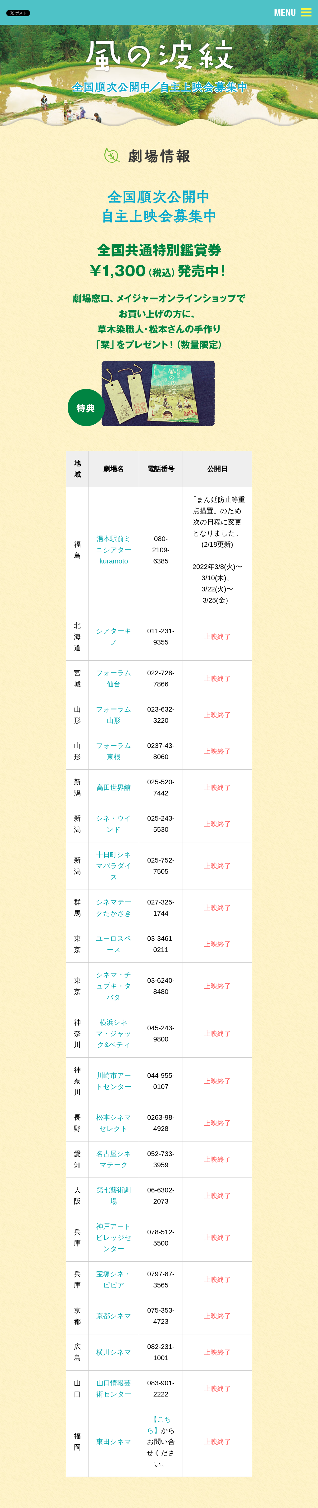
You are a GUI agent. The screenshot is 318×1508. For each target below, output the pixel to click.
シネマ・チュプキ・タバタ (113, 986)
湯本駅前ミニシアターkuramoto (113, 550)
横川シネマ (113, 1352)
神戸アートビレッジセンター (114, 1238)
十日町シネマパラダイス (114, 866)
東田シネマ (113, 1442)
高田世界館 (114, 787)
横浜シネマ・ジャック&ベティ (113, 1033)
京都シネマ (113, 1316)
